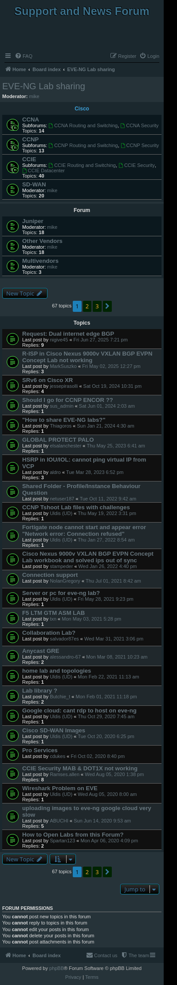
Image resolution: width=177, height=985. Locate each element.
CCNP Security (140, 145)
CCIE (29, 159)
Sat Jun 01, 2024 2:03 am (107, 406)
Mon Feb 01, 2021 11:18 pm (106, 696)
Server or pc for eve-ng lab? (61, 593)
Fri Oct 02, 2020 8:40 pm (98, 756)
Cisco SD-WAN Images (53, 730)
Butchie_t (60, 696)
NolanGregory (65, 580)
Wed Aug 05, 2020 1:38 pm (114, 774)
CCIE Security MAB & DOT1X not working (80, 768)
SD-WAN (34, 184)
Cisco (82, 109)
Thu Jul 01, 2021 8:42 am (113, 580)
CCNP (30, 139)
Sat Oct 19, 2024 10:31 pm (112, 386)
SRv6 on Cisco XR (47, 380)
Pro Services (40, 750)
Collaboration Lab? (48, 632)
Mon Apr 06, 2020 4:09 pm (109, 840)
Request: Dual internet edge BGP (68, 333)
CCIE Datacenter (43, 170)
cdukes (57, 756)
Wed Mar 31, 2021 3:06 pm (113, 638)
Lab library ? (39, 690)
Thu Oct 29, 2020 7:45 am (106, 716)
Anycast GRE (40, 651)
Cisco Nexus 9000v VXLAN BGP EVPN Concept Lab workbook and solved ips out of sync (87, 557)
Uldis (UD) (61, 513)
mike (34, 96)
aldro (55, 472)
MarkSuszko (63, 366)
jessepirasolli (64, 386)
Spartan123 (62, 840)
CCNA (30, 119)
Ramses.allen (64, 774)
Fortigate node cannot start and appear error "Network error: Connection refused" (84, 530)
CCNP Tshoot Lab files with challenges (76, 507)
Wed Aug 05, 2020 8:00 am (107, 794)
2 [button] (87, 306)
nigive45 (59, 339)
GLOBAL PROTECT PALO (58, 439)
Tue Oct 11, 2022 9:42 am (108, 498)
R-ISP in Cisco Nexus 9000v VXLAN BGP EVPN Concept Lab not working (87, 357)
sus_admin (61, 406)
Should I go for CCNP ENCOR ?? (67, 400)
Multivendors (40, 261)
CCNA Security (139, 125)
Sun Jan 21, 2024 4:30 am (105, 425)
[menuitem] (23, 56)
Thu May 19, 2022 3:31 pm (107, 513)
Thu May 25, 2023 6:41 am (116, 445)
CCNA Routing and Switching (83, 125)
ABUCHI (59, 820)
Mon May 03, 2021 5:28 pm (91, 618)
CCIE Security (136, 165)
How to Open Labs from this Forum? (73, 834)
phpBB (56, 968)
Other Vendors (42, 241)
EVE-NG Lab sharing (43, 86)
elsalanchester (65, 445)
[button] (107, 306)
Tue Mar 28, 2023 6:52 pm (94, 472)
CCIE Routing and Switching (82, 165)
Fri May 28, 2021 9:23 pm (105, 599)
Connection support (50, 575)
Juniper (32, 221)
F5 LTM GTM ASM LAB (53, 613)
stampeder (61, 566)
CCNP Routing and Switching (83, 145)
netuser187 (62, 498)
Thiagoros (60, 425)
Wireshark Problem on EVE (60, 788)
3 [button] (96, 306)
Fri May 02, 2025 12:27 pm (111, 366)
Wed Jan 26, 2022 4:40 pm (108, 566)
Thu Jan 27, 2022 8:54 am (106, 539)
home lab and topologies (56, 670)
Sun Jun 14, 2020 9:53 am (102, 820)
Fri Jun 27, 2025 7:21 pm (101, 339)
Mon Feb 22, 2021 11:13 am (108, 676)
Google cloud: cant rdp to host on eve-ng (79, 710)
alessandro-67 (65, 656)
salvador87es (64, 638)
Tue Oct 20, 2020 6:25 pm (106, 736)
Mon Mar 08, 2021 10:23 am (116, 656)
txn (53, 618)
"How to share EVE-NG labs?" (64, 420)
